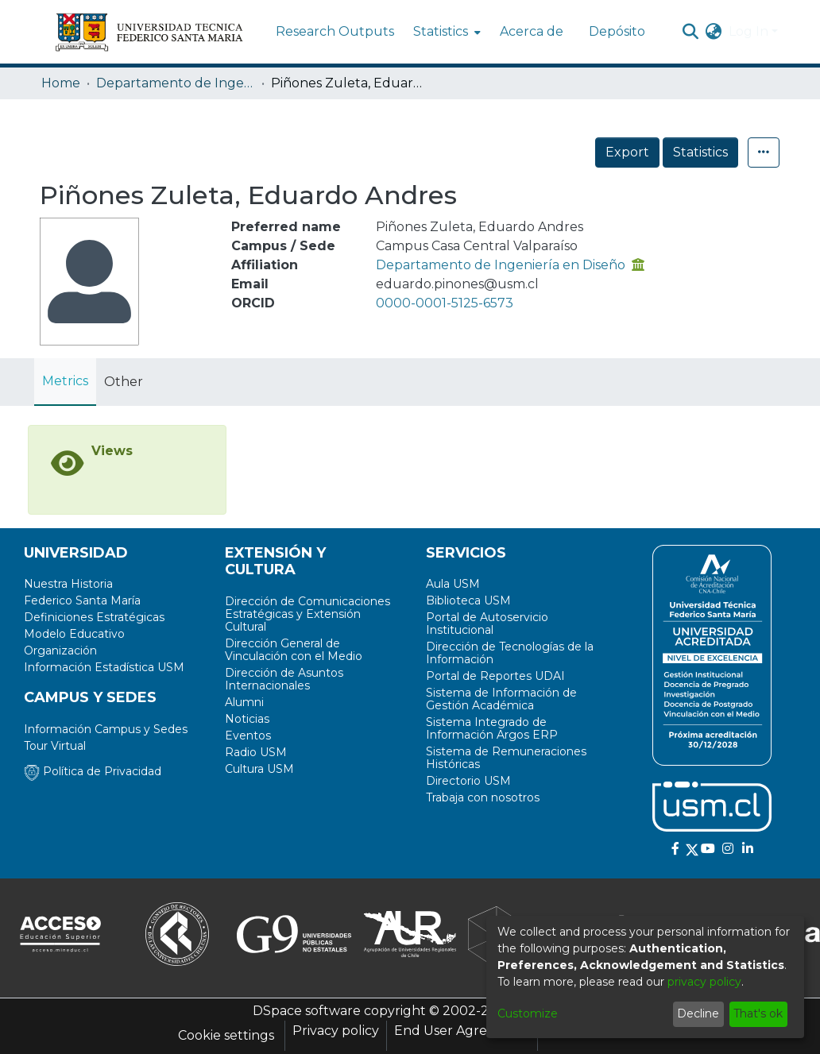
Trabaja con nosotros (483, 797)
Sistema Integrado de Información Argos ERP (492, 728)
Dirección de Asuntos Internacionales (284, 679)
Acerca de (531, 31)
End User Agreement (462, 1030)
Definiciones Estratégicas (94, 617)
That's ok (758, 1013)
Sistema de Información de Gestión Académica (501, 698)
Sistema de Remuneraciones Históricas (506, 757)
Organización (60, 650)
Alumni (244, 702)
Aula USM (453, 584)
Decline (698, 1013)
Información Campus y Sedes (106, 729)
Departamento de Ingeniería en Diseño (175, 83)
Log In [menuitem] (748, 31)
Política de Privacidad (92, 771)
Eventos (248, 735)
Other (123, 381)
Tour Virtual (55, 746)
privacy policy (704, 982)
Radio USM (256, 752)
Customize (527, 1013)
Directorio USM (468, 781)
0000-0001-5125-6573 (444, 303)
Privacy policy (335, 1030)
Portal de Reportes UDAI (495, 676)
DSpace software (307, 1010)
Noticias (247, 719)
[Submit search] (691, 31)
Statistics (700, 152)
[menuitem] (445, 32)
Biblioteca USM (468, 600)
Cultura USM (259, 769)
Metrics (65, 380)
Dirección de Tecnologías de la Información (510, 652)
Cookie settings (226, 1035)
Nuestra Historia (68, 584)
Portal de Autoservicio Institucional (487, 623)
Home (60, 83)
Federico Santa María (82, 600)
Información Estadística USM (104, 667)
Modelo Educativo (74, 634)
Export (627, 152)
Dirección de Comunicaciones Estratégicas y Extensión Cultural (307, 614)
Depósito (617, 31)
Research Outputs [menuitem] (335, 31)
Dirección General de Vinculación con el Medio (293, 649)
